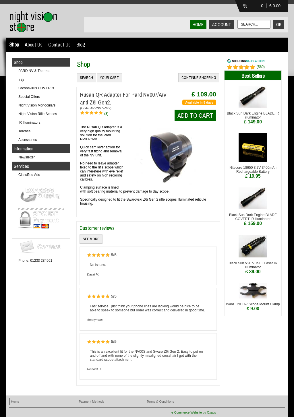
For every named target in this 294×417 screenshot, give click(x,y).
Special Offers (29, 97)
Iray (21, 79)
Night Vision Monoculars (36, 105)
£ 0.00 (275, 5)
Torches (24, 131)
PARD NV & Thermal (34, 71)
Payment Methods (91, 401)
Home (15, 401)
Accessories (27, 140)
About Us (33, 44)
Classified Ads (29, 175)
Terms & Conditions (160, 401)
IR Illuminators (29, 123)
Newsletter (26, 157)
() (261, 67)
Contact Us (59, 44)
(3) (106, 114)
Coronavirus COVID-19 (36, 88)
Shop (14, 44)
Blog (80, 44)
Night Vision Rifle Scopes (37, 114)
